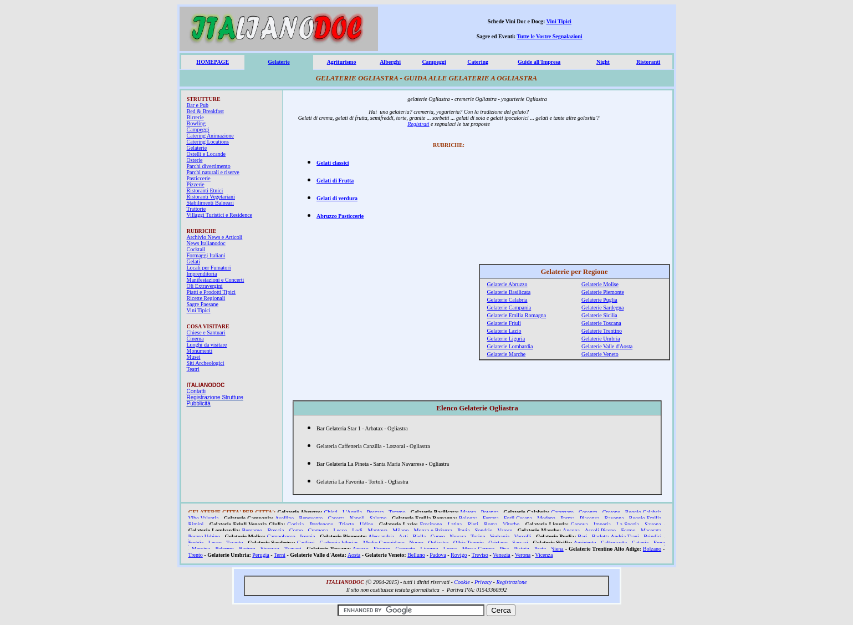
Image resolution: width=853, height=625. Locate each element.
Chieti (331, 512)
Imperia (602, 524)
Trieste (346, 524)
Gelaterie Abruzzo (507, 284)
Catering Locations (208, 142)
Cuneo (438, 536)
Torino (478, 536)
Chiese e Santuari (206, 332)
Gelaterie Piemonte (602, 292)
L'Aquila (352, 512)
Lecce (215, 543)
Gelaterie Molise (600, 284)
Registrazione (511, 582)
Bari (582, 536)
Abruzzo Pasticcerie (340, 216)
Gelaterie (278, 62)
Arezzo (361, 549)
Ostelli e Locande (206, 154)
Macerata (651, 530)
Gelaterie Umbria (600, 339)
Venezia (501, 555)
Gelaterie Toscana (601, 323)
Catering (477, 62)
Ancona (571, 530)
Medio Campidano (384, 543)
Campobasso (281, 536)
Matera (468, 512)
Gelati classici (332, 163)
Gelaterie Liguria (506, 339)
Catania (640, 543)
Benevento (311, 518)
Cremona (318, 530)
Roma (490, 524)
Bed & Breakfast (205, 111)
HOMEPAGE (212, 62)
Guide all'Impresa (539, 62)
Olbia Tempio (468, 543)
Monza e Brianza (433, 530)
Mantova (377, 530)
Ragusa (247, 549)
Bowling (196, 123)
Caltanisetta (614, 543)
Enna (659, 543)
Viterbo (511, 524)
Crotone (611, 512)
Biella (419, 536)
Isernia (307, 536)
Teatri (193, 369)
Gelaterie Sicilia (599, 315)
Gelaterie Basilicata (509, 292)
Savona (653, 524)
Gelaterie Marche (506, 354)
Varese (505, 530)
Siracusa (270, 549)
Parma (567, 518)
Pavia (463, 530)
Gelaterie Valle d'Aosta (606, 346)
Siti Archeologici (205, 363)
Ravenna (614, 518)
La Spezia (627, 524)
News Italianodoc (206, 243)
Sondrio (484, 530)
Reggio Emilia (645, 518)
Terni (279, 555)
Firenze (382, 549)
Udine (366, 524)
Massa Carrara (478, 549)
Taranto (234, 543)
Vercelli (523, 536)
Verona (522, 555)
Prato (540, 549)
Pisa (504, 549)
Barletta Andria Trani (615, 536)
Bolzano (652, 549)
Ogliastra (438, 543)
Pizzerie (196, 184)
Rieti (473, 524)
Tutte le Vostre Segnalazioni (550, 36)
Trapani (293, 549)
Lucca (450, 549)
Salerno (378, 518)
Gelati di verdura (336, 198)
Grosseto (405, 549)
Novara (458, 536)
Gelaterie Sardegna (602, 307)
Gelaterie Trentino (601, 331)
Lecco (340, 530)
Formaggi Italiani (206, 255)
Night (603, 62)
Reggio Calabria (643, 512)
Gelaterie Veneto (600, 354)
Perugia (260, 555)
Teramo (397, 512)
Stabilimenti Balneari (210, 203)
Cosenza (588, 512)
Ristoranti (648, 62)
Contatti (196, 391)
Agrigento (585, 543)
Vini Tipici (558, 21)
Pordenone (321, 524)
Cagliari (306, 543)
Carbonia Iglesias (338, 543)
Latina (455, 524)
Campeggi (434, 62)
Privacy (483, 582)
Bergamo (252, 530)
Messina (201, 549)
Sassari (520, 543)
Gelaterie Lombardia (510, 346)
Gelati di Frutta (335, 180)
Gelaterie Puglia (599, 300)
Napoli (357, 518)
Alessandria (381, 536)
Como (296, 530)
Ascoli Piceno (600, 530)
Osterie (195, 160)
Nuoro (416, 543)
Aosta (354, 555)
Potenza (490, 512)
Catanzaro (562, 512)
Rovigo (459, 555)
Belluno (416, 555)
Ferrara (491, 518)
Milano (400, 530)
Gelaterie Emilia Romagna (516, 315)
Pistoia (521, 549)
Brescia (275, 530)
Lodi (357, 530)
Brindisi (652, 536)
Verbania (500, 536)
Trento (195, 555)
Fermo (628, 530)
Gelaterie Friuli (504, 323)
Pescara (375, 512)
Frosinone (431, 524)
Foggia (196, 543)
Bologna (468, 518)
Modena (546, 518)
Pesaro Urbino (204, 536)
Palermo (225, 549)
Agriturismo (341, 62)
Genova (579, 524)
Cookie (461, 582)
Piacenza (590, 518)
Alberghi (390, 62)
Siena (557, 549)
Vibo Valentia (203, 518)
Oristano (497, 543)
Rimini (196, 524)
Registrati (418, 124)
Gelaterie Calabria (507, 300)
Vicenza (544, 555)
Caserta (336, 518)
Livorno (429, 549)
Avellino (284, 518)
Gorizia (295, 524)
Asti (403, 536)
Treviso (480, 555)
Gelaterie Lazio (504, 331)
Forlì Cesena (518, 518)
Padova (438, 555)
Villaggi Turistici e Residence (220, 215)
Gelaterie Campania (509, 307)
